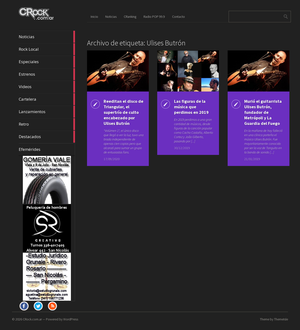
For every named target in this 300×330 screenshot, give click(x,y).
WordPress (70, 319)
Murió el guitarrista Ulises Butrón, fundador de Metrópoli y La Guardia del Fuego (263, 112)
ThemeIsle (281, 319)
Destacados (47, 137)
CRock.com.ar (32, 319)
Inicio (94, 16)
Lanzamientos (47, 112)
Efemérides (29, 149)
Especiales (47, 62)
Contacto (178, 16)
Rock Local (47, 49)
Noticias (47, 37)
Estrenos (47, 74)
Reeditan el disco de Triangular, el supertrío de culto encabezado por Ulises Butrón (123, 112)
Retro (47, 124)
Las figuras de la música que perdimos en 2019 (191, 106)
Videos (47, 87)
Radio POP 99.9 (154, 16)
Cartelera (47, 99)
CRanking (130, 16)
